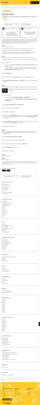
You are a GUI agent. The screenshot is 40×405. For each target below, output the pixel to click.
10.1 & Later (18, 379)
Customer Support (18, 393)
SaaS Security (4, 249)
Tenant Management (5, 193)
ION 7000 (3, 309)
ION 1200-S (4, 302)
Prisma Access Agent (5, 271)
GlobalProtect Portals (31, 132)
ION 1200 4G (4, 321)
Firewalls (3, 208)
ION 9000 (3, 310)
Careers (16, 392)
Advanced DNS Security (5, 243)
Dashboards (4, 279)
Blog (3, 393)
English (30, 379)
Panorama (3, 212)
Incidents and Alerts (5, 280)
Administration (22, 379)
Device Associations (5, 189)
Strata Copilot (34, 2)
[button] (39, 324)
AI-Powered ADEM (5, 226)
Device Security (4, 246)
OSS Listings (5, 395)
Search (4, 392)
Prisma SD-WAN (4, 229)
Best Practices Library (5, 367)
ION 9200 (3, 330)
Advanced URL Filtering (5, 241)
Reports (3, 281)
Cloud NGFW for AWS (5, 204)
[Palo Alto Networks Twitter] (8, 400)
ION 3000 (3, 305)
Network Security (13, 379)
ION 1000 (3, 300)
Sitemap (4, 396)
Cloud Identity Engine (5, 187)
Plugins (3, 216)
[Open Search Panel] (25, 2)
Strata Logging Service (5, 188)
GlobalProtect (4, 268)
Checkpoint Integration (5, 355)
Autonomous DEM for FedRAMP (7, 292)
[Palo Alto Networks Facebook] (4, 400)
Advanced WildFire (5, 239)
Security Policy (4, 259)
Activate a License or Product (6, 185)
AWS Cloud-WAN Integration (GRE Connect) (9, 352)
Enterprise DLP (4, 247)
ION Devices (4, 230)
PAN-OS (3, 209)
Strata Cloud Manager (5, 184)
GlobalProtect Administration (7, 379)
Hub (2, 191)
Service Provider (4, 213)
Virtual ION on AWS (5, 338)
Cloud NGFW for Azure (5, 205)
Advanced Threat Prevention (6, 242)
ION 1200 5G (4, 322)
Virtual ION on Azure (5, 339)
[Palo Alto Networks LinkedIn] (6, 400)
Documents (29, 394)
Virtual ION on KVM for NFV (6, 342)
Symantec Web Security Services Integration (9, 359)
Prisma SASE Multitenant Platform (7, 225)
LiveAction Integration (5, 356)
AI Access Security (5, 245)
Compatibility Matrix (6, 394)
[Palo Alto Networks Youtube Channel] (11, 400)
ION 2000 (3, 304)
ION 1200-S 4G (4, 325)
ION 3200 (3, 306)
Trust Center (29, 392)
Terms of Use (29, 393)
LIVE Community (17, 394)
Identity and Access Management (7, 192)
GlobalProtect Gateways (6, 133)
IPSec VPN (3, 258)
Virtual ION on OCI (5, 343)
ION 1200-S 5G (4, 326)
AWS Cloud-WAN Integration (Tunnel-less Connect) (10, 354)
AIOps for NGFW (4, 201)
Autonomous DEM (5, 283)
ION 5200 (3, 308)
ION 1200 (3, 301)
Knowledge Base (17, 395)
